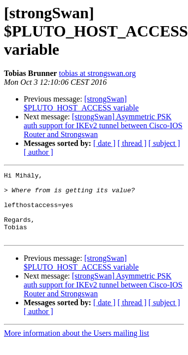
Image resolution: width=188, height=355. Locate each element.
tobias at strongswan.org (97, 73)
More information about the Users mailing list (76, 346)
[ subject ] (164, 143)
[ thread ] (132, 143)
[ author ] (38, 152)
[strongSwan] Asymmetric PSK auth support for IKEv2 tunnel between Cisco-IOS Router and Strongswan (103, 125)
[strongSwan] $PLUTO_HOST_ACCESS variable (81, 103)
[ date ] (104, 143)
